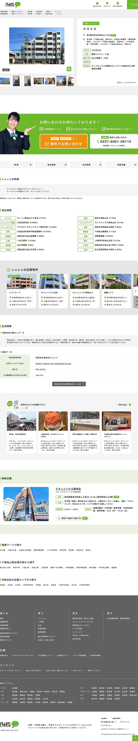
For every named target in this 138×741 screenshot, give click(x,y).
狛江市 (46, 585)
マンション (42, 618)
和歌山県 (133, 695)
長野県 (102, 691)
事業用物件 (42, 632)
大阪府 (94, 695)
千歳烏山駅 (49, 14)
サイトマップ (124, 722)
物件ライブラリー (18, 11)
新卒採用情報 (96, 655)
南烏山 (48, 11)
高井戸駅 (16, 567)
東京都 (30, 11)
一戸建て (41, 622)
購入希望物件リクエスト (47, 636)
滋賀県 (117, 695)
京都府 (109, 695)
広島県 (14, 699)
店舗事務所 (4, 622)
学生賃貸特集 (5, 636)
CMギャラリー (78, 670)
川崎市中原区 (64, 585)
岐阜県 (30, 695)
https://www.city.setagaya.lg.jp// (54, 363)
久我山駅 (25, 567)
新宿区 (53, 585)
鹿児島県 (61, 702)
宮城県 (117, 688)
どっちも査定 (77, 628)
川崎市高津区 (28, 585)
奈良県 (124, 695)
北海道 (14, 688)
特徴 (16, 164)
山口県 (45, 699)
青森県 (94, 688)
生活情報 (86, 164)
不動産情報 (4, 11)
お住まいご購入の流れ (46, 640)
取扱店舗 (121, 164)
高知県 (117, 699)
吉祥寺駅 (62, 550)
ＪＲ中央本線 (51, 550)
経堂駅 (114, 567)
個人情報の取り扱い (108, 722)
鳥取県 (30, 699)
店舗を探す (4, 655)
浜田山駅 (35, 567)
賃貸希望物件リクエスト (9, 633)
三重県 (37, 695)
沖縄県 (70, 702)
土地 (39, 625)
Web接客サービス (45, 655)
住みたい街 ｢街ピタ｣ (33, 670)
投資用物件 (42, 628)
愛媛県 (102, 699)
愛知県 (14, 695)
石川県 (117, 691)
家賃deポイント (6, 640)
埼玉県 (39, 691)
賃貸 (1, 618)
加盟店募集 (116, 718)
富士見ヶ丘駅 (5, 567)
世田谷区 (39, 11)
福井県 (132, 691)
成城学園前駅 (38, 550)
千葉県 (31, 691)
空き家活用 (76, 639)
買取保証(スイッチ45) (80, 625)
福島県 (132, 688)
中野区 (38, 585)
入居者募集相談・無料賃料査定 (118, 618)
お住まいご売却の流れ (80, 635)
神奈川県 (23, 691)
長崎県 (30, 702)
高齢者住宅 (4, 628)
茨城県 (62, 691)
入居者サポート (62, 655)
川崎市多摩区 (84, 585)
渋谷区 (10, 585)
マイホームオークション (81, 622)
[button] (72, 81)
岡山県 (22, 699)
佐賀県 (22, 702)
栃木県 (54, 691)
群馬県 (47, 691)
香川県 (94, 699)
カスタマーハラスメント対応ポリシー (114, 729)
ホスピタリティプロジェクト (23, 655)
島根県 (37, 699)
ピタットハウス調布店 (68, 488)
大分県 (37, 702)
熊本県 (45, 702)
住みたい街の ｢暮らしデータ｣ (57, 670)
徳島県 (109, 699)
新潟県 (109, 691)
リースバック (77, 632)
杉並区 (17, 585)
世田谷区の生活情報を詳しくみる (69, 384)
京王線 (38, 14)
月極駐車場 (4, 625)
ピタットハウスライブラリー (10, 670)
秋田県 (109, 688)
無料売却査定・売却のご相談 (83, 618)
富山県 (124, 691)
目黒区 (2, 585)
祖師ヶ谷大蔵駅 (56, 567)
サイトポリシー (106, 725)
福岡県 (14, 702)
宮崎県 (53, 702)
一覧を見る (122, 404)
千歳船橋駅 (69, 567)
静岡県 (22, 695)
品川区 (74, 585)
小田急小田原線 (25, 550)
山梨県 (94, 691)
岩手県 (102, 688)
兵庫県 (102, 695)
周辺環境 (51, 164)
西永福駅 (92, 567)
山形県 (124, 688)
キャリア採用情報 (79, 655)
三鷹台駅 (44, 567)
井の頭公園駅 (104, 567)
